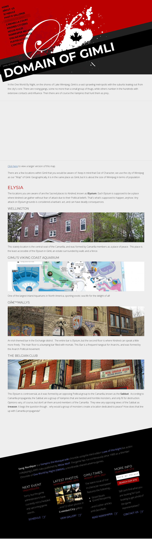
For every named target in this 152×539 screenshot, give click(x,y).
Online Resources (20, 36)
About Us (8, 10)
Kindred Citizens (17, 26)
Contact (17, 44)
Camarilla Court (17, 22)
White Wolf (63, 464)
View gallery (68, 517)
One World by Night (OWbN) (49, 471)
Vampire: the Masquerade (54, 461)
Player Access (19, 40)
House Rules (15, 29)
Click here (13, 166)
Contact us (131, 514)
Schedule (9, 13)
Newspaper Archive (20, 32)
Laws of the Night (112, 450)
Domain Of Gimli (15, 19)
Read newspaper (102, 515)
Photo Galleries (14, 15)
